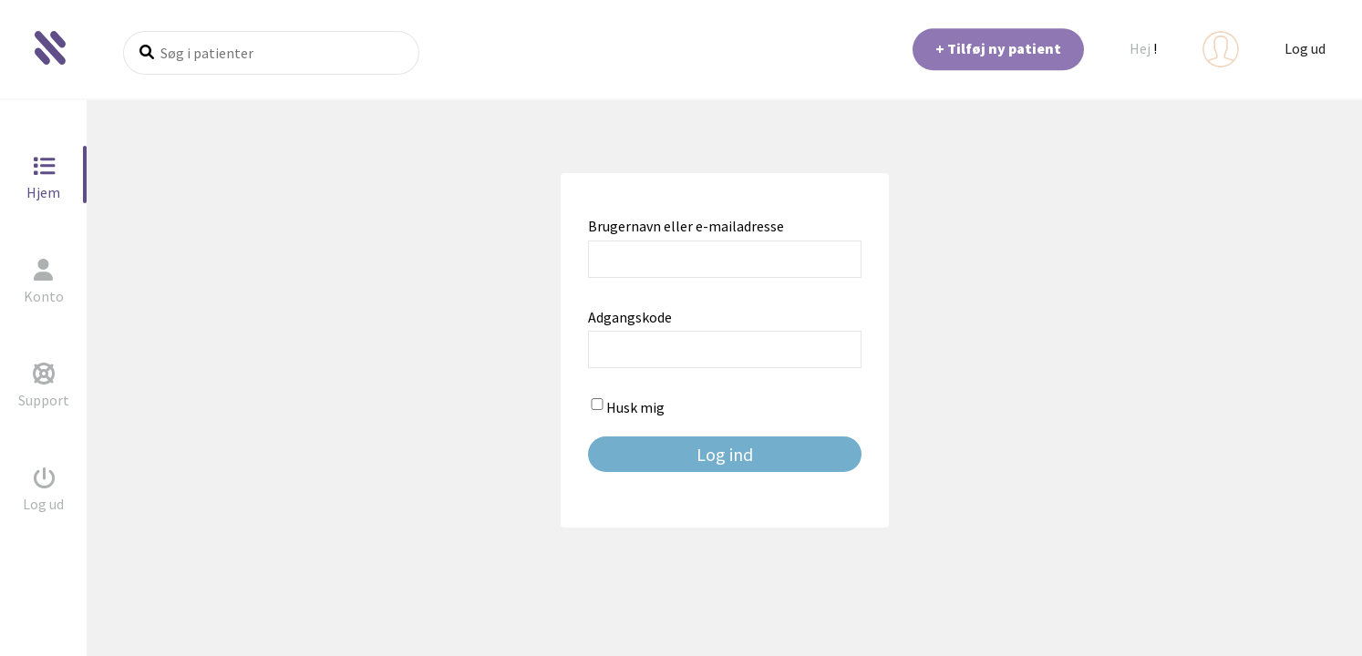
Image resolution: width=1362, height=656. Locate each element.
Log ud (1305, 48)
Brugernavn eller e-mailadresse (686, 226)
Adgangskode (630, 317)
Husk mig (626, 407)
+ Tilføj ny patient (998, 48)
